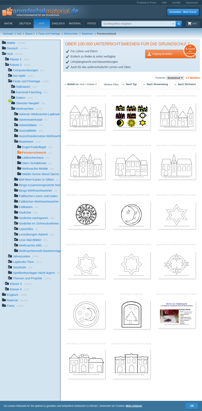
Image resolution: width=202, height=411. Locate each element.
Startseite (8, 33)
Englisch (58, 23)
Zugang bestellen (174, 53)
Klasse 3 (18, 284)
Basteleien (87, 33)
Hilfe (164, 2)
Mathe (8, 23)
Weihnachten (71, 33)
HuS (41, 23)
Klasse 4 (17, 289)
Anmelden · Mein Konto (183, 12)
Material (75, 23)
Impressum (192, 2)
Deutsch (25, 23)
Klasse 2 (30, 33)
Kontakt (176, 2)
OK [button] (192, 405)
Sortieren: (161, 77)
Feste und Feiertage (49, 33)
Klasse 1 (17, 59)
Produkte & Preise (146, 2)
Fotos (91, 23)
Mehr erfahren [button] (134, 405)
